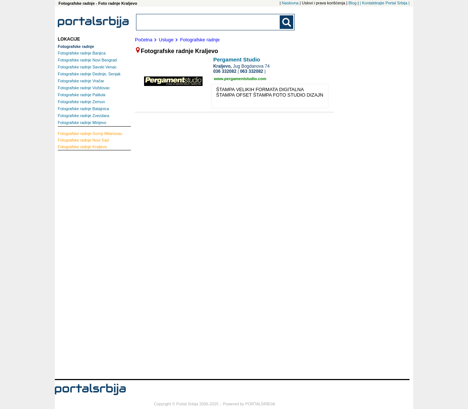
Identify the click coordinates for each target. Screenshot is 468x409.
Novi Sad (83, 140)
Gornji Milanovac (90, 133)
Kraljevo (82, 147)
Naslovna (290, 3)
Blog (352, 3)
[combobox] (208, 22)
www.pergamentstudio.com (240, 78)
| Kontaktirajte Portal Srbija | (385, 3)
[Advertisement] (87, 264)
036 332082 (224, 71)
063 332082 (251, 71)
